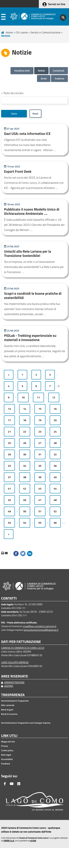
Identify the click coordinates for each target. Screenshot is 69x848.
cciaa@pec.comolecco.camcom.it (39, 626)
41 (9, 489)
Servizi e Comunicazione (46, 32)
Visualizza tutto (22, 70)
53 (9, 523)
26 (24, 443)
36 (55, 466)
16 (55, 409)
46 (24, 500)
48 (55, 500)
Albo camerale (7, 705)
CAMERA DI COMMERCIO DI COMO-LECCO (22, 648)
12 (53, 397)
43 (39, 489)
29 (9, 454)
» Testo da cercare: (12, 93)
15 (39, 409)
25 (9, 443)
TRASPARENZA (13, 695)
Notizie (41, 70)
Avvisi (44, 78)
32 (55, 454)
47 (39, 500)
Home (9, 32)
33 (9, 466)
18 (24, 420)
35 (39, 466)
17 (9, 420)
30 (24, 454)
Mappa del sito (8, 741)
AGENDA (7, 686)
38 (24, 477)
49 (9, 511)
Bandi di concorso (9, 714)
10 (23, 397)
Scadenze (59, 78)
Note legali (6, 754)
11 (38, 397)
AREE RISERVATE (14, 676)
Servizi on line (56, 4)
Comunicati (58, 70)
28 (55, 443)
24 (55, 432)
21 (9, 432)
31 (39, 454)
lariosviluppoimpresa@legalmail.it (41, 630)
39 (39, 477)
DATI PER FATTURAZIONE (21, 641)
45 (9, 500)
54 (24, 523)
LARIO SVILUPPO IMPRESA (15, 662)
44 (55, 489)
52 (55, 511)
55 (39, 523)
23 (39, 432)
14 (24, 409)
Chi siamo (22, 32)
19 (39, 420)
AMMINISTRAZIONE (13, 682)
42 (24, 489)
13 (9, 409)
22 (24, 432)
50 (24, 511)
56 (55, 523)
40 (55, 477)
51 (39, 511)
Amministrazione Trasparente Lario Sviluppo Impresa (25, 723)
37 (9, 477)
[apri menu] (3, 17)
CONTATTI (9, 598)
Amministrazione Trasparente (15, 700)
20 (55, 420)
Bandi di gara (7, 709)
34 (24, 466)
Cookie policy (7, 750)
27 (39, 443)
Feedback (5, 763)
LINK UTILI (9, 735)
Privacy (4, 746)
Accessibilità (7, 759)
